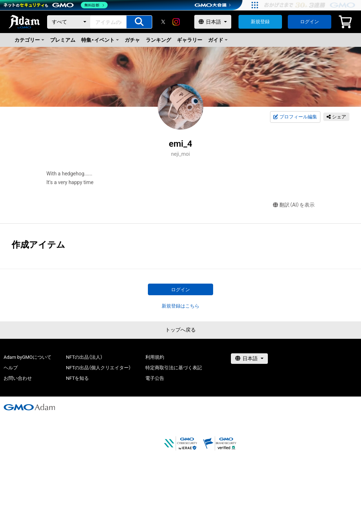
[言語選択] (212, 22)
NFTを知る (77, 378)
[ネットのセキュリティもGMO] (55, 5)
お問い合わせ (18, 378)
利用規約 (154, 357)
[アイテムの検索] (139, 22)
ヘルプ (11, 367)
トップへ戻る (180, 330)
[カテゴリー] (69, 22)
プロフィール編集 (295, 117)
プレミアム (62, 40)
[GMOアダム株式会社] (29, 407)
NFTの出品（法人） (84, 357)
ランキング (158, 39)
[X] (163, 21)
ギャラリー (189, 39)
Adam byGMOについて (27, 357)
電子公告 (154, 378)
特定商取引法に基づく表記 (173, 367)
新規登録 (260, 21)
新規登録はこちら (180, 306)
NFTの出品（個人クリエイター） (98, 367)
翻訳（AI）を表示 (294, 205)
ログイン (309, 21)
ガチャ (132, 40)
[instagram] (176, 21)
